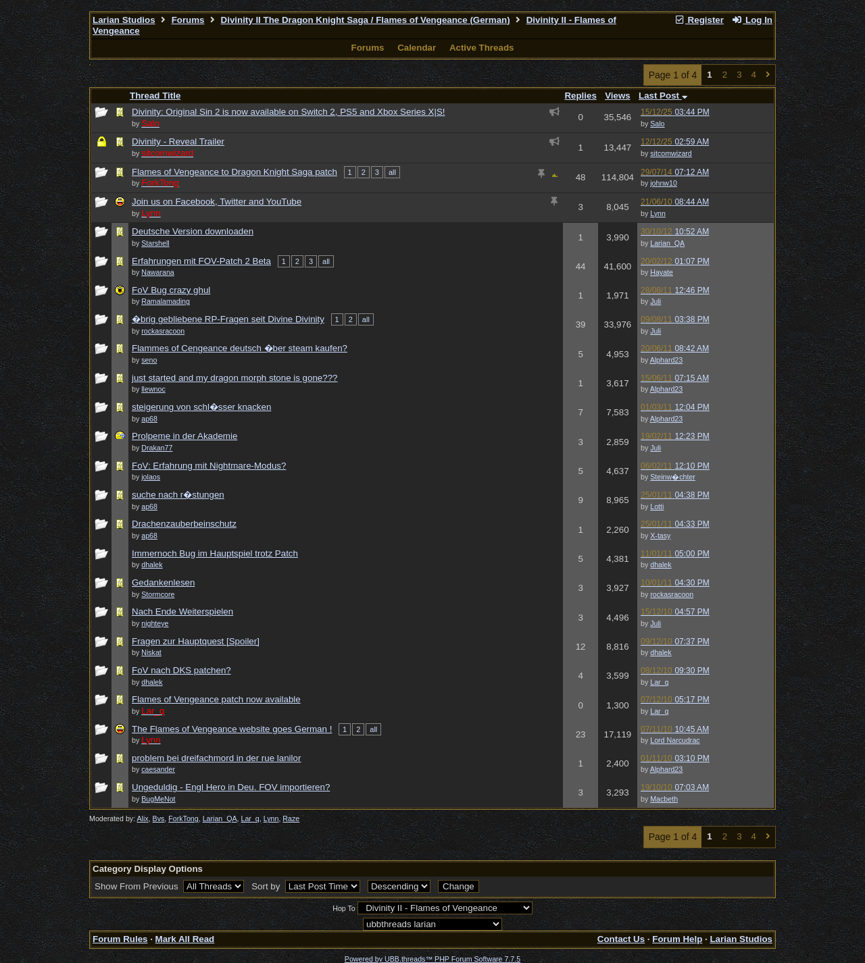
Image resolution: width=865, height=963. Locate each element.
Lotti (657, 506)
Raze (290, 818)
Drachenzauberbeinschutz (184, 524)
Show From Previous (137, 886)
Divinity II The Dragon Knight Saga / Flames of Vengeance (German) (365, 20)
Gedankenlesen (163, 582)
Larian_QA (667, 243)
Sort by (266, 886)
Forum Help (677, 939)
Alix (143, 818)
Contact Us (621, 939)
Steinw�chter (672, 477)
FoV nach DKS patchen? (181, 670)
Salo (657, 124)
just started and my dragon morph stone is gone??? (235, 378)
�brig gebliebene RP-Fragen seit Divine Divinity (228, 319)
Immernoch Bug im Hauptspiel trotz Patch (215, 553)
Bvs (159, 818)
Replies (580, 95)
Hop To (343, 908)
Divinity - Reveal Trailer (178, 141)
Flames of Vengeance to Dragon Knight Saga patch (234, 172)
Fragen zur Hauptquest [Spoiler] (196, 641)
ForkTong (183, 818)
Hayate (661, 272)
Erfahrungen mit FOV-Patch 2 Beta (201, 261)
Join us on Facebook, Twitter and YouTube (216, 202)
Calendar (416, 48)
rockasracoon (671, 594)
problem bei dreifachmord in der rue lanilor (216, 758)
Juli (655, 301)
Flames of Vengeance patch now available (216, 699)
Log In (752, 20)
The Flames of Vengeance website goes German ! (232, 729)
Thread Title (155, 95)
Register (699, 20)
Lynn (658, 213)
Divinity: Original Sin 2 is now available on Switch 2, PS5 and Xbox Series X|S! (288, 112)
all (392, 172)
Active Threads (481, 48)
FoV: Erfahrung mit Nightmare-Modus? (209, 466)
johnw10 (663, 183)
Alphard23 (666, 360)
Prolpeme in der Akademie (184, 436)
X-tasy (660, 535)
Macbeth (664, 799)
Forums (188, 20)
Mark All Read (185, 939)
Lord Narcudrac (674, 740)
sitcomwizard (671, 153)
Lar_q (659, 682)
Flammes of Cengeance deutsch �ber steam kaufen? (239, 348)
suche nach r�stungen (178, 495)
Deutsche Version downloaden (192, 231)
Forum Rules (120, 939)
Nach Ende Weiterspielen (182, 611)
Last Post (663, 95)
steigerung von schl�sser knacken (201, 407)
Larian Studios (124, 20)
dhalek (660, 565)
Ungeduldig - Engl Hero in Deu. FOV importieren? (231, 787)
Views (618, 95)
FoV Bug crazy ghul (171, 290)
